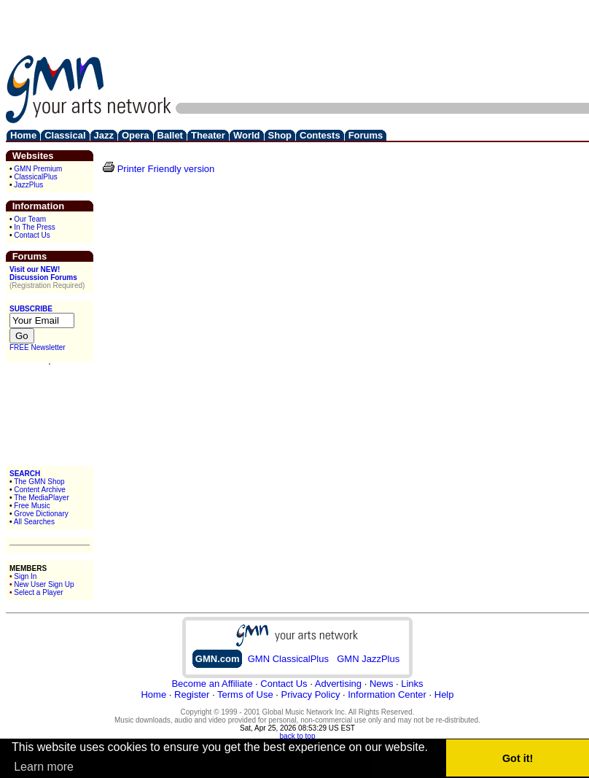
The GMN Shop (39, 482)
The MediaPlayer (41, 498)
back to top (298, 736)
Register (191, 694)
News (382, 683)
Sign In (25, 576)
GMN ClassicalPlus (288, 658)
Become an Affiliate (211, 683)
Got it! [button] (517, 758)
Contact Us (32, 235)
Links (412, 683)
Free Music (32, 506)
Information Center (387, 694)
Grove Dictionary (41, 514)
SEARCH (24, 474)
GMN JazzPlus (368, 658)
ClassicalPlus (35, 177)
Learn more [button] (44, 767)
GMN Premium (38, 169)
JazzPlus (28, 185)
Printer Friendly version (166, 168)
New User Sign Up (44, 584)
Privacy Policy (310, 694)
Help (444, 694)
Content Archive (40, 490)
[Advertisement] (540, 51)
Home (153, 694)
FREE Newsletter (37, 347)
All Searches (34, 522)
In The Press (34, 227)
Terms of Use (245, 694)
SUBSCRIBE (30, 309)
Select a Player (38, 592)
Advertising (338, 683)
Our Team (30, 219)
